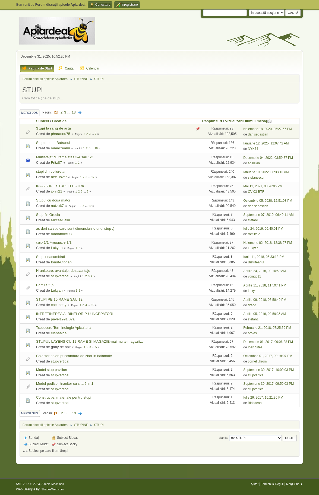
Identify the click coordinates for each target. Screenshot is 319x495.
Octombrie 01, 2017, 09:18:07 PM (267, 356)
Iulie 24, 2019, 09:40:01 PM (263, 229)
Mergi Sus (29, 413)
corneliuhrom (257, 361)
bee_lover (59, 177)
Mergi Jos (29, 112)
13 (74, 112)
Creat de (59, 121)
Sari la (223, 437)
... (69, 112)
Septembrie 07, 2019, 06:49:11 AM (268, 215)
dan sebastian (258, 134)
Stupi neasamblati (50, 257)
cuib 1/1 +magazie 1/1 (54, 242)
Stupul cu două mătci (53, 200)
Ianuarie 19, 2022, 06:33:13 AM (266, 172)
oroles (252, 333)
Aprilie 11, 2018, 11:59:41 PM (264, 285)
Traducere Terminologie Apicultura (63, 328)
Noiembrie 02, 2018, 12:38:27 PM (267, 243)
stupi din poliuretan (51, 171)
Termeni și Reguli (272, 483)
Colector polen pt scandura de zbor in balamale (74, 356)
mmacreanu (60, 148)
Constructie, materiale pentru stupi (63, 397)
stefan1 (253, 220)
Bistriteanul (256, 262)
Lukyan (57, 248)
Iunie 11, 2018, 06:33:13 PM (263, 257)
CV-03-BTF (256, 192)
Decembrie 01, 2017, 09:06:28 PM (268, 342)
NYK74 (253, 149)
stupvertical (60, 276)
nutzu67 (57, 206)
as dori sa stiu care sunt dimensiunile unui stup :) (75, 228)
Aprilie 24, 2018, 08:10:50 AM (264, 271)
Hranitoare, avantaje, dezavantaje (63, 271)
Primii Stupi (45, 285)
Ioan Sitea (255, 347)
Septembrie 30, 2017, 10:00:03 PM (268, 370)
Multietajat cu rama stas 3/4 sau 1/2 (64, 157)
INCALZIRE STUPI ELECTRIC (61, 186)
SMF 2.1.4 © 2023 (28, 483)
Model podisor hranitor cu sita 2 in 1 (64, 384)
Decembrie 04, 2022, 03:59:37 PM (268, 158)
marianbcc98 (61, 234)
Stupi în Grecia (48, 215)
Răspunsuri (212, 121)
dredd (252, 305)
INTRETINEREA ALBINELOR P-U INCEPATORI (74, 314)
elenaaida (59, 333)
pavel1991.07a (63, 319)
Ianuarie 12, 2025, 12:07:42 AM (266, 143)
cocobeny (59, 305)
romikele (254, 234)
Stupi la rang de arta (53, 128)
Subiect (42, 121)
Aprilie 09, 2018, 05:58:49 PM (264, 300)
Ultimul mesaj (257, 121)
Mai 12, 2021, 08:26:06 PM (262, 186)
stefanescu (256, 177)
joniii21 (56, 191)
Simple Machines (53, 483)
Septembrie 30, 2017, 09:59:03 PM (268, 384)
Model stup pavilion (51, 370)
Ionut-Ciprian (61, 262)
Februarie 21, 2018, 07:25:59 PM (267, 328)
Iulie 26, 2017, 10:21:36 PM (263, 397)
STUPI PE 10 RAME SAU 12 (59, 299)
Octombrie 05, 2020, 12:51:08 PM (267, 201)
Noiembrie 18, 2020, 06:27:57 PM (267, 129)
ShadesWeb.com (52, 489)
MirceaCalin (60, 220)
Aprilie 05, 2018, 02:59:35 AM (264, 314)
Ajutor (254, 483)
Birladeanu (255, 403)
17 (92, 177)
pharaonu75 (60, 134)
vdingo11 (254, 276)
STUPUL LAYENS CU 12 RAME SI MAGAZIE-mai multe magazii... (89, 341)
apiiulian (254, 163)
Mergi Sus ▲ (294, 483)
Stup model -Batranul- (53, 143)
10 (96, 148)
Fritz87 (56, 162)
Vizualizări (234, 121)
